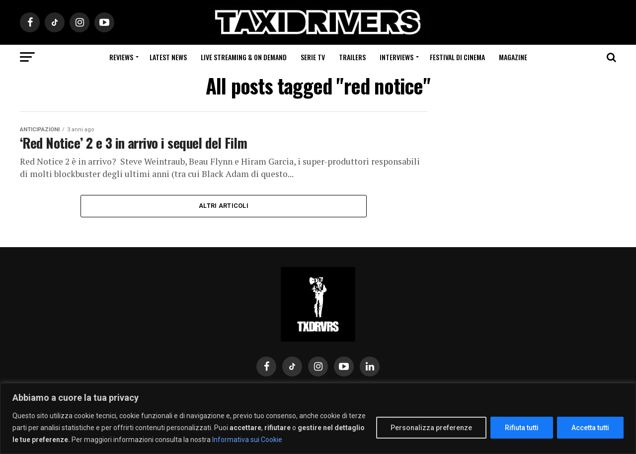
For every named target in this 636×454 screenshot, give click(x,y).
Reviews (121, 57)
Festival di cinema (457, 57)
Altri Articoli (223, 205)
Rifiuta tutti (522, 428)
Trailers (352, 57)
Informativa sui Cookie (247, 440)
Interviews (396, 57)
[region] (318, 418)
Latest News (168, 57)
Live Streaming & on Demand (244, 57)
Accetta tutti (590, 428)
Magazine (513, 57)
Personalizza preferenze (431, 428)
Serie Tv (313, 57)
